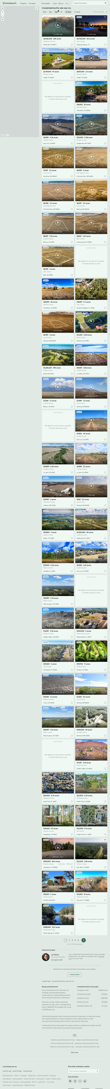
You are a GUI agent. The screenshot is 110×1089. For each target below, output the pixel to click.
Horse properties (17, 1079)
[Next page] (83, 940)
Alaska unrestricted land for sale (87, 1040)
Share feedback (73, 1077)
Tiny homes (50, 1082)
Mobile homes (56, 1079)
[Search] (105, 3)
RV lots (34, 1082)
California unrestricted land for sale (62, 1047)
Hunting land (40, 1079)
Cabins (16, 1075)
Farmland (53, 1075)
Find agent (32, 3)
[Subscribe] (97, 1071)
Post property (45, 3)
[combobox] (90, 3)
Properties (23, 3)
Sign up (60, 3)
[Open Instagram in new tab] (75, 1081)
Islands (48, 1079)
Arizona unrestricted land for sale (62, 1043)
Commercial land (42, 1075)
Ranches (16, 1082)
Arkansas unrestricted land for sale (86, 1043)
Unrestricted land (17, 1085)
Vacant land (7, 1085)
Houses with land (29, 1079)
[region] (19, 71)
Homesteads (7, 1079)
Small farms (41, 1082)
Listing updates (75, 974)
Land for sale (46, 981)
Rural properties (25, 1082)
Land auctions (27, 1071)
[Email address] (83, 1071)
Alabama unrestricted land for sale (63, 1040)
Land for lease (17, 1071)
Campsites (23, 1075)
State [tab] (74, 1035)
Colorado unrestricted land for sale (87, 1047)
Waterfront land (29, 1085)
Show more (74, 1052)
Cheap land (32, 1075)
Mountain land (7, 1082)
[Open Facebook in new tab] (70, 1081)
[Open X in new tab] (80, 1081)
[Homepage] (8, 3)
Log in (55, 3)
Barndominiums (8, 1075)
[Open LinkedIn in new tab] (85, 1081)
